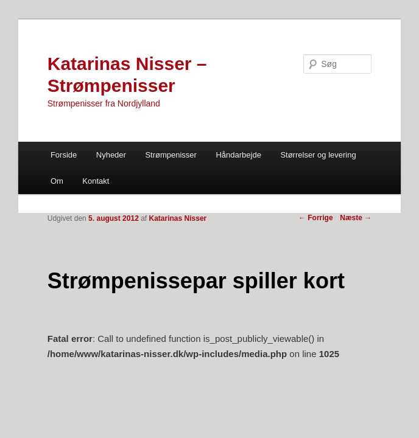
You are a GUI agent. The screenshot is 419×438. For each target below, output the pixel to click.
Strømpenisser (171, 154)
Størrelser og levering (318, 154)
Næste (355, 218)
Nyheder (111, 154)
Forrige (315, 218)
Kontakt (95, 181)
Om (57, 181)
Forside (64, 154)
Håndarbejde (238, 154)
